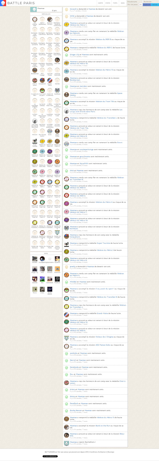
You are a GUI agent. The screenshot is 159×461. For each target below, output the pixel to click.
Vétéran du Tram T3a (79, 128)
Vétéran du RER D (78, 188)
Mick (72, 170)
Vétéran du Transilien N (107, 297)
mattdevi (83, 86)
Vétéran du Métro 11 (105, 417)
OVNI (72, 16)
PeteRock (74, 403)
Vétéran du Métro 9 (78, 136)
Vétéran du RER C (104, 48)
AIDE (123, 3)
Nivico (72, 396)
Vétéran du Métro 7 (78, 212)
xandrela (73, 353)
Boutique (111, 452)
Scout (119, 142)
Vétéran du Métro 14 (79, 220)
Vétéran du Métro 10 (79, 64)
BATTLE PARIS (21, 3)
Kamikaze (74, 229)
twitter (155, 4)
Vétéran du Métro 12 (78, 322)
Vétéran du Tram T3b (105, 101)
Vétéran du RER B (103, 39)
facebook (146, 4)
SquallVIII (84, 163)
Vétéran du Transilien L (107, 118)
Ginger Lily (74, 55)
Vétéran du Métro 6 (78, 260)
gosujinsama (85, 156)
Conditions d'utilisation (98, 452)
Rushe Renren (76, 410)
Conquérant (75, 237)
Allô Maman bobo (103, 345)
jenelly (72, 266)
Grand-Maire (102, 313)
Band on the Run (103, 426)
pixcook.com (75, 452)
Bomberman (75, 80)
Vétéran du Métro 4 (104, 202)
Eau (71, 374)
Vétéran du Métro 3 (105, 250)
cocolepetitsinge (86, 149)
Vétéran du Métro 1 (78, 25)
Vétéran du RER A (77, 196)
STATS (107, 3)
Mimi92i (73, 282)
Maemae (41, 8)
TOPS (115, 3)
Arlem (72, 389)
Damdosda (74, 367)
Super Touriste (103, 243)
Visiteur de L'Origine (104, 337)
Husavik (73, 9)
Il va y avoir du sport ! (105, 289)
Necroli (73, 360)
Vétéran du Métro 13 (104, 70)
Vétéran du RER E (77, 330)
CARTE (100, 3)
